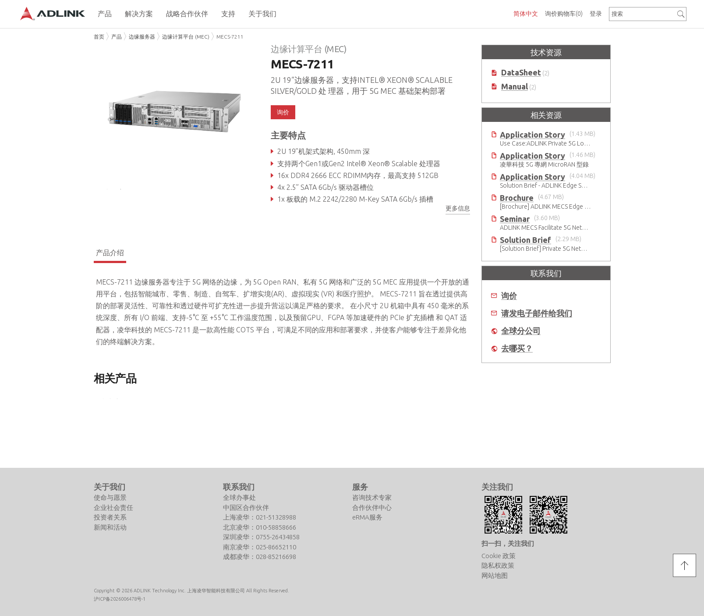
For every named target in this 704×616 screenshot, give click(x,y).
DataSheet (521, 72)
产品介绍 (110, 257)
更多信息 (458, 208)
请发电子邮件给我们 (536, 313)
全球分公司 (521, 331)
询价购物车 (564, 13)
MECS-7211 (230, 36)
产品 (116, 36)
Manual (514, 86)
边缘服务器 (142, 36)
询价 (283, 112)
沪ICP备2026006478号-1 (119, 598)
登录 (596, 13)
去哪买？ (517, 348)
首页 (99, 36)
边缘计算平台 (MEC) (185, 36)
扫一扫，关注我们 (507, 543)
